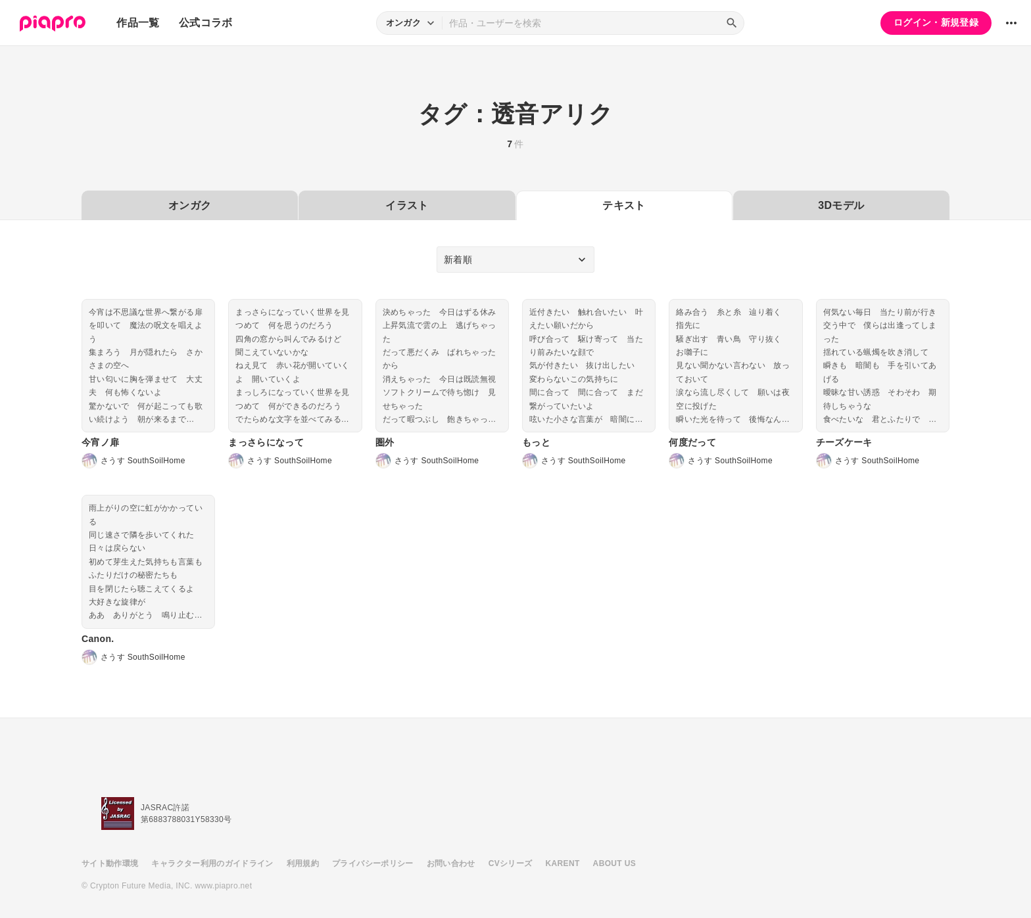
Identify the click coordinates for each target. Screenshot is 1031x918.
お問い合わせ (451, 863)
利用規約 (303, 863)
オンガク (189, 205)
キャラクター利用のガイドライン (212, 863)
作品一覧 (137, 22)
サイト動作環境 (110, 863)
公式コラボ (206, 22)
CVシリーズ (511, 863)
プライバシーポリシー (373, 863)
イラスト (406, 205)
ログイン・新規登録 (936, 22)
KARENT (563, 863)
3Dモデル (841, 205)
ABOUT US (614, 863)
